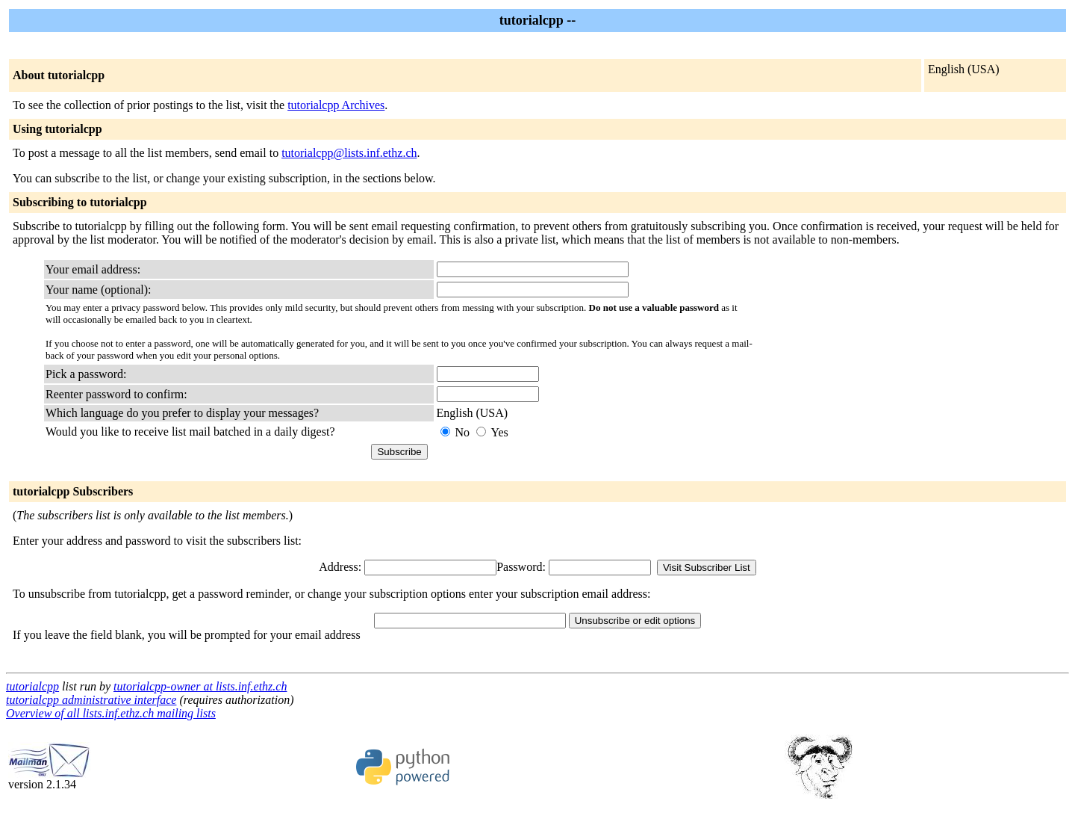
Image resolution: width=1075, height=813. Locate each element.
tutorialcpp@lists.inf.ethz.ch (349, 152)
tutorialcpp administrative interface (91, 699)
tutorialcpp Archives (335, 105)
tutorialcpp (32, 686)
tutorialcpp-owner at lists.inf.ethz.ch (200, 686)
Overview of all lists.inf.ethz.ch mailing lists (111, 713)
